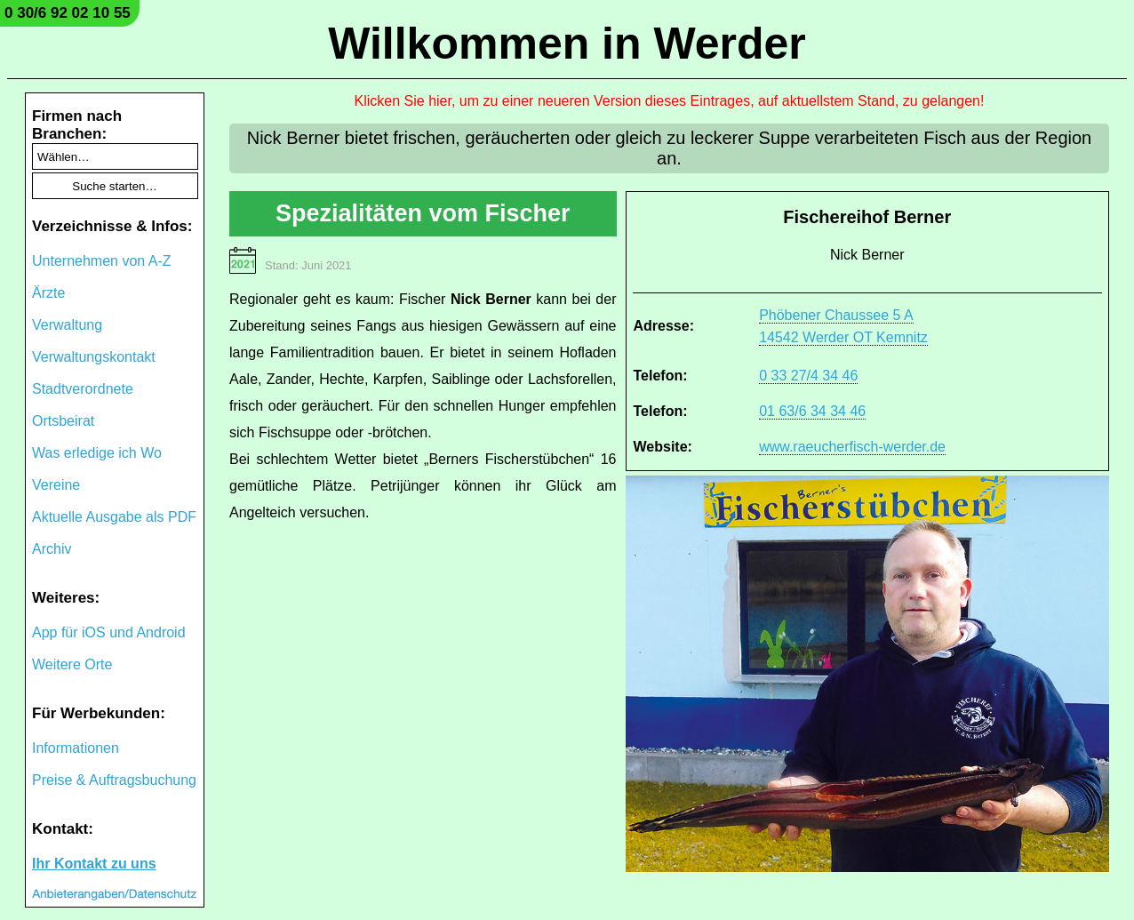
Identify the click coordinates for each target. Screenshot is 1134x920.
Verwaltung (67, 324)
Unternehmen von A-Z (102, 260)
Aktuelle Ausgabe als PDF (114, 516)
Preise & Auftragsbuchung (114, 780)
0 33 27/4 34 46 (808, 375)
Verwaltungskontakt (94, 356)
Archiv (51, 548)
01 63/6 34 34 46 (812, 411)
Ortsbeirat (63, 420)
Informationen (75, 748)
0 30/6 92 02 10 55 (67, 12)
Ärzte (48, 292)
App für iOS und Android (109, 632)
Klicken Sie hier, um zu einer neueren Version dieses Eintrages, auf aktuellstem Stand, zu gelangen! (670, 100)
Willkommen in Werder (567, 43)
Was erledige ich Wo (97, 452)
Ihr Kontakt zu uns (94, 863)
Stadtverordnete (82, 388)
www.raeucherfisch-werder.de (852, 446)
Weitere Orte (72, 664)
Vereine (56, 484)
